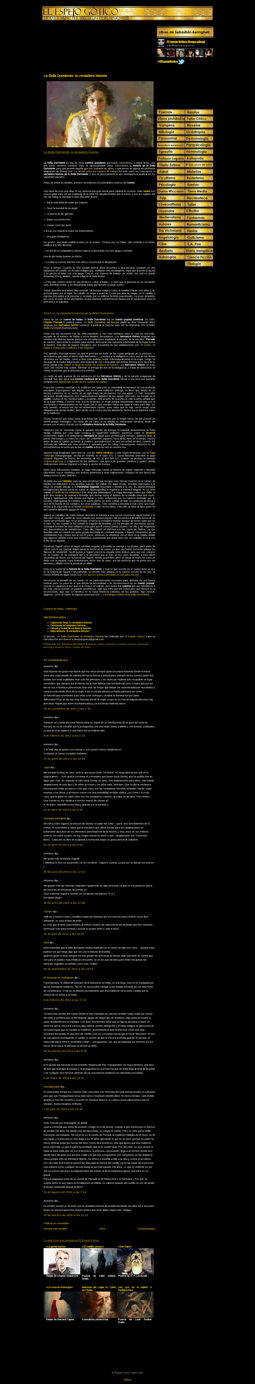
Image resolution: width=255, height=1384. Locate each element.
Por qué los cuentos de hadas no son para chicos (110, 574)
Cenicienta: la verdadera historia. (68, 625)
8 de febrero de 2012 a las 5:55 (64, 735)
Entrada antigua (146, 1228)
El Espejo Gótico (134, 636)
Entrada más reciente (55, 1228)
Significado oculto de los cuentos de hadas (82, 381)
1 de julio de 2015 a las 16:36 (63, 1109)
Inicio (102, 1228)
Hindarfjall (87, 506)
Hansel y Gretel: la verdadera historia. (70, 628)
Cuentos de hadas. (54, 608)
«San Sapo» (125, 1246)
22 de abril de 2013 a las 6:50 (63, 844)
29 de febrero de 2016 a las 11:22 (66, 1215)
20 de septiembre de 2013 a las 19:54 (68, 968)
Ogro (101, 362)
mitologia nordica (54, 647)
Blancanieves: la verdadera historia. (69, 631)
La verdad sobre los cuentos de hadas (95, 171)
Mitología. (71, 608)
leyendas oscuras (127, 644)
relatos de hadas (82, 647)
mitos (68, 647)
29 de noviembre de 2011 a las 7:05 (67, 708)
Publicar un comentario (56, 1223)
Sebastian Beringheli (55, 818)
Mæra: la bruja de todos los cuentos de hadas (90, 364)
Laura (47, 767)
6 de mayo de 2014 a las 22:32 (64, 1078)
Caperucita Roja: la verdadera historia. (71, 622)
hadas (101, 644)
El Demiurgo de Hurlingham (59, 977)
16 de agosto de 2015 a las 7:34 (65, 1192)
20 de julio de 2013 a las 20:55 (64, 933)
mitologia (143, 644)
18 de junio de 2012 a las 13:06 (64, 758)
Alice (46, 942)
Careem (48, 911)
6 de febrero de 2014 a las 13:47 (65, 999)
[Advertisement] (71, 47)
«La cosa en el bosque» (59, 1287)
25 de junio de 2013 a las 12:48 (64, 902)
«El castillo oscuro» (93, 1246)
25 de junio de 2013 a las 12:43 (64, 871)
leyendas (111, 644)
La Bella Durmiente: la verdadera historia (75, 76)
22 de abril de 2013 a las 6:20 (63, 809)
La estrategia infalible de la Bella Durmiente (124, 594)
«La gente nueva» (56, 1246)
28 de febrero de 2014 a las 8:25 (65, 1051)
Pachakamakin (52, 1086)
